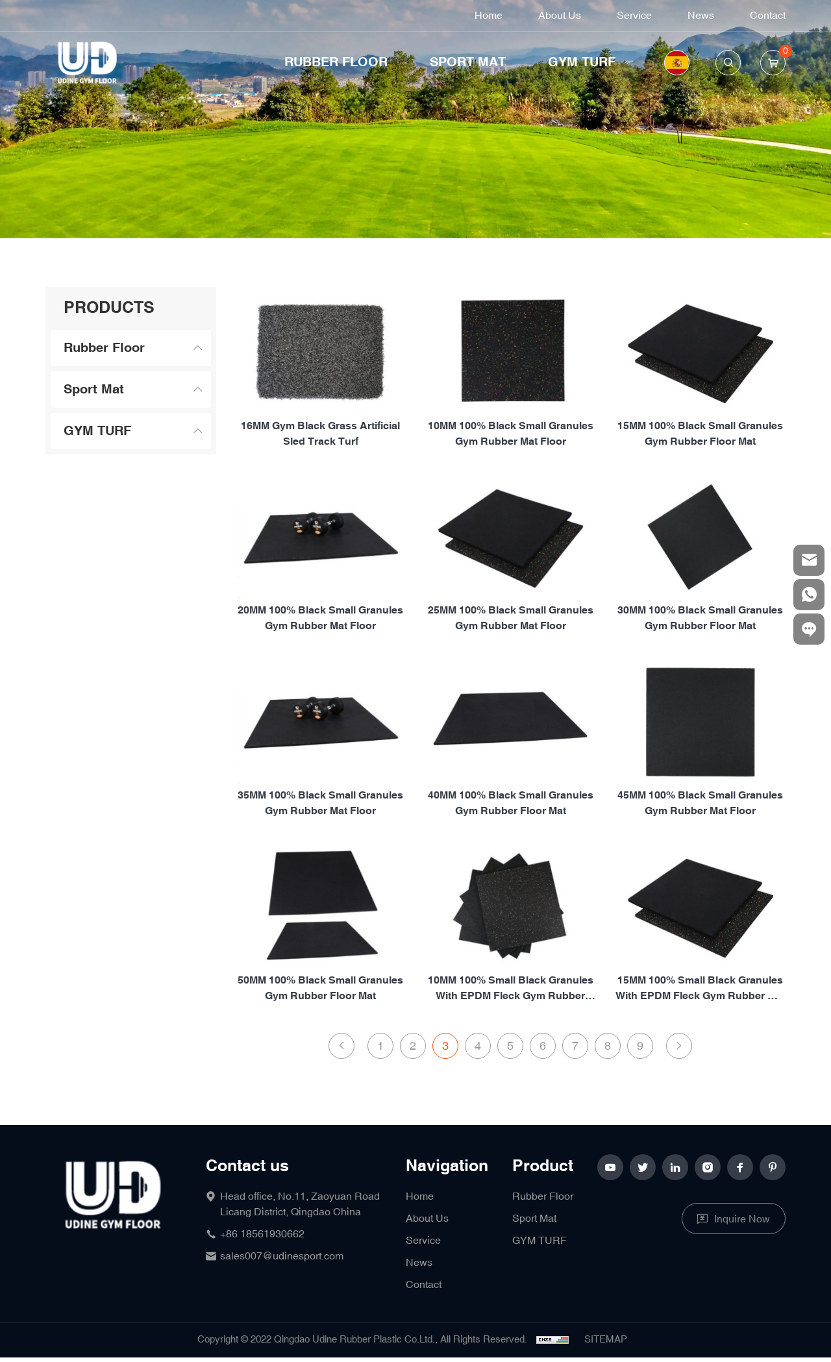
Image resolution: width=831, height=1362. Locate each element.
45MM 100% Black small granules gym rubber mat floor (700, 852)
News (701, 15)
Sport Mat (468, 62)
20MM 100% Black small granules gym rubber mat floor (320, 667)
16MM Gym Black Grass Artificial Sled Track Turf (320, 434)
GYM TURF (581, 62)
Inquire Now (742, 1219)
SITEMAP (605, 1339)
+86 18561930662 (262, 1234)
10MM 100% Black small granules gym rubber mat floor (510, 434)
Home (488, 15)
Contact (768, 15)
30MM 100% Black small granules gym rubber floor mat (700, 667)
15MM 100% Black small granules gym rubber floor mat (700, 434)
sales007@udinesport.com (281, 1256)
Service (634, 15)
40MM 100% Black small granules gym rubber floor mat (510, 852)
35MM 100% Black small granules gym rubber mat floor (320, 852)
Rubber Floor (336, 62)
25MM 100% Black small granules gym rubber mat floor (510, 667)
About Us (559, 15)
